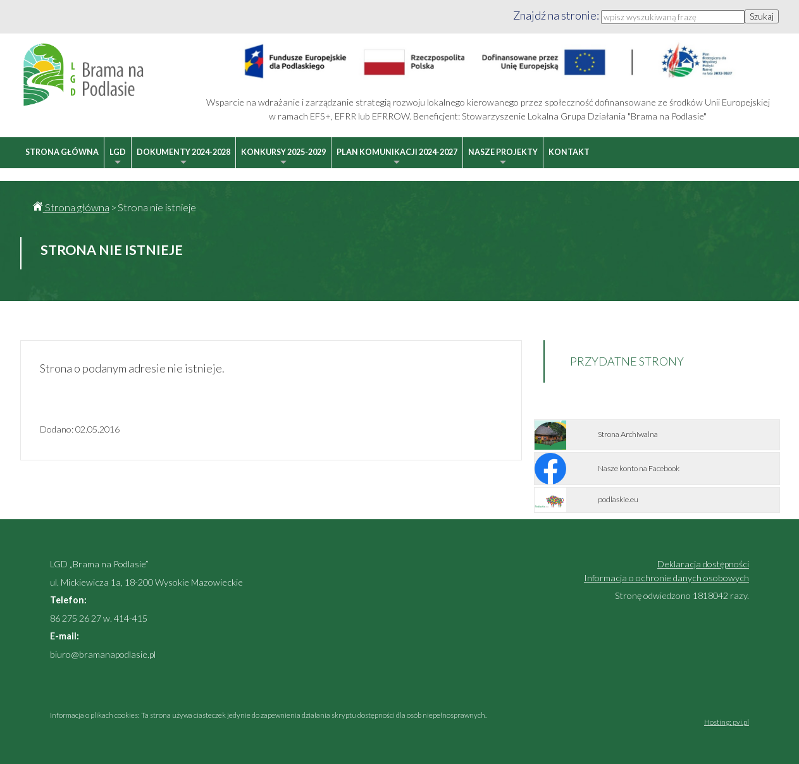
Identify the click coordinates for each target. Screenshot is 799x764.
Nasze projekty (503, 157)
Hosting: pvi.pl (726, 722)
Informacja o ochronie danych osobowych (666, 577)
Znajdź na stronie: (557, 15)
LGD (117, 157)
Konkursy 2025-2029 (283, 157)
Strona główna (62, 152)
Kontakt (569, 152)
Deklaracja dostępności (703, 563)
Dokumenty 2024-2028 (183, 157)
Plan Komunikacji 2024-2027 (397, 157)
